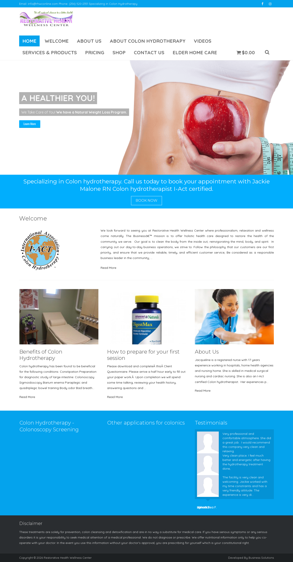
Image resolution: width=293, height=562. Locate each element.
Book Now (146, 200)
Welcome (57, 41)
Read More (108, 267)
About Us (89, 41)
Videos (202, 41)
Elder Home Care (195, 52)
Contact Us (149, 52)
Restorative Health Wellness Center (68, 557)
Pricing (94, 52)
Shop (119, 52)
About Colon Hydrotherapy (147, 41)
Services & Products (49, 52)
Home (29, 41)
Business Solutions (261, 557)
